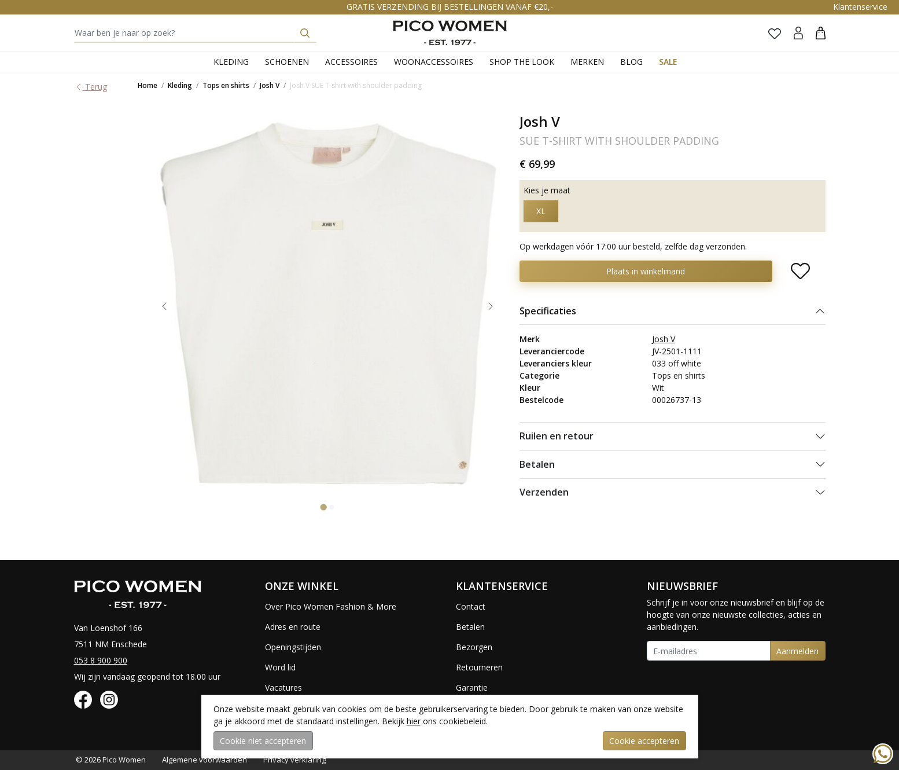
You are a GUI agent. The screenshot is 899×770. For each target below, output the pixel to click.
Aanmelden (797, 651)
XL (541, 211)
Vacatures (283, 687)
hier (414, 721)
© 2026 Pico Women (111, 759)
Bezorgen (474, 646)
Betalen (537, 464)
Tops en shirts (225, 85)
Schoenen (287, 61)
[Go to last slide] (164, 306)
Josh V (269, 85)
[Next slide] (490, 306)
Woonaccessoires (433, 61)
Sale (668, 61)
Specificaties (547, 311)
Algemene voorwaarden (204, 759)
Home (147, 85)
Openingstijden (293, 646)
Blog (631, 61)
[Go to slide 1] (323, 507)
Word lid (280, 667)
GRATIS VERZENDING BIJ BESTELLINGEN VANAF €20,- (450, 6)
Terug (91, 86)
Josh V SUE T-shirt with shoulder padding (356, 85)
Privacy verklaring (294, 759)
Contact (470, 606)
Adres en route (292, 626)
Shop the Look (521, 61)
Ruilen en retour (556, 436)
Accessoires (351, 61)
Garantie (472, 687)
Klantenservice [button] (860, 6)
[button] (821, 32)
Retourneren (479, 667)
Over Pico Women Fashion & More (330, 606)
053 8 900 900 (100, 660)
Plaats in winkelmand (645, 271)
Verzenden (544, 492)
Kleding (231, 61)
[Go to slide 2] (331, 507)
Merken (587, 61)
